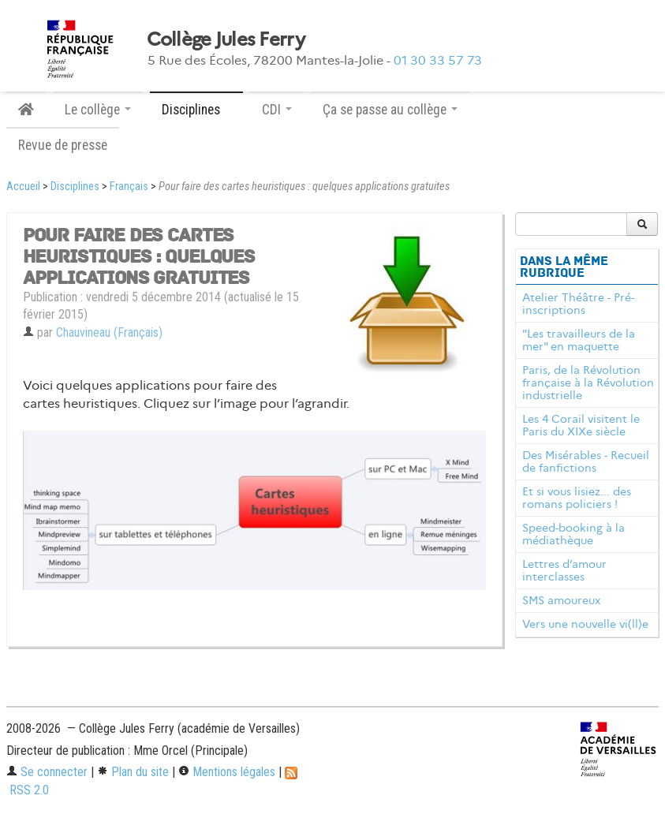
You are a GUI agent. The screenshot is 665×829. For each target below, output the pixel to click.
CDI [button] (277, 110)
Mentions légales (226, 771)
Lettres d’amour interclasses (564, 570)
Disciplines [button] (196, 110)
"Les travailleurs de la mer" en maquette (578, 340)
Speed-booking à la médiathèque (573, 534)
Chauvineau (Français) (109, 332)
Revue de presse (62, 145)
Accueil (23, 186)
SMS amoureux (561, 600)
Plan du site (133, 771)
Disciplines (74, 186)
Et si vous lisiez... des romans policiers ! (576, 497)
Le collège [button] (98, 110)
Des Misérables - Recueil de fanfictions (585, 461)
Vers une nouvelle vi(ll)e (585, 624)
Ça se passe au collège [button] (390, 110)
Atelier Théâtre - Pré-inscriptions (578, 303)
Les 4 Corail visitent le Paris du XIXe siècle (581, 425)
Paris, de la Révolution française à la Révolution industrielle (588, 382)
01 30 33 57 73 (438, 60)
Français (129, 186)
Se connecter (47, 771)
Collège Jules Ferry (225, 39)
